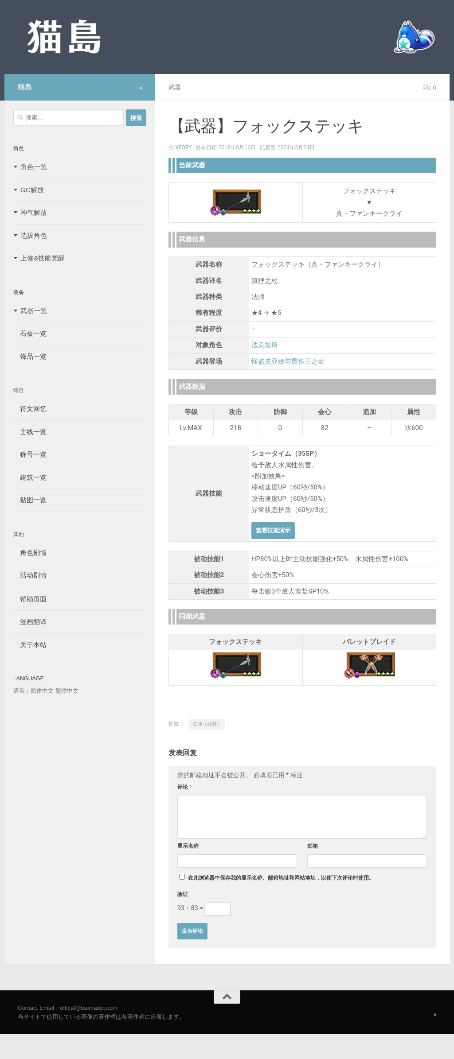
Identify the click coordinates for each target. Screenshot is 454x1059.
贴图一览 (30, 500)
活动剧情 (30, 575)
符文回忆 (30, 408)
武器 (174, 87)
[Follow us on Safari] (141, 88)
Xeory (183, 147)
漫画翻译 (30, 621)
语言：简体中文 (33, 690)
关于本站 (30, 644)
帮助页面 (30, 599)
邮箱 (312, 846)
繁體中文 (66, 690)
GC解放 (32, 190)
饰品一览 (30, 356)
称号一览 (30, 454)
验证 (182, 894)
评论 (184, 787)
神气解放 (33, 212)
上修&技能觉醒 (42, 258)
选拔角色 (33, 235)
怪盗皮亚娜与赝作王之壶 (288, 361)
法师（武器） (207, 724)
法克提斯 (264, 345)
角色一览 (33, 167)
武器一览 (33, 310)
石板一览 (30, 333)
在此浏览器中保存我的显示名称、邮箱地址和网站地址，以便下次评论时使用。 (281, 878)
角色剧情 (30, 552)
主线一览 (30, 431)
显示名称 (188, 846)
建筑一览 (30, 477)
